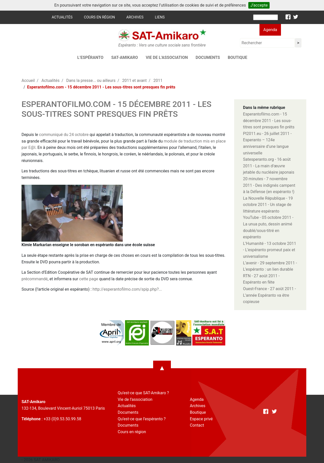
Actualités (62, 17)
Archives (135, 17)
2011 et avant (134, 80)
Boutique (237, 57)
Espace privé (201, 418)
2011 (158, 80)
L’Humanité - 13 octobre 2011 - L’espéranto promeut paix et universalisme (269, 250)
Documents (208, 57)
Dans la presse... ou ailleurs (90, 80)
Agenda (270, 29)
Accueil (28, 80)
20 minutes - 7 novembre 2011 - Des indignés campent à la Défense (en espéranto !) (269, 185)
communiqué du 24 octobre (64, 134)
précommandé (35, 278)
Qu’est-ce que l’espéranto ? (142, 418)
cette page (88, 278)
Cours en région (99, 17)
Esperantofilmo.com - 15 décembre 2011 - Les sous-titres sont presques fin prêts (268, 120)
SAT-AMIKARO (124, 57)
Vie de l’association (167, 57)
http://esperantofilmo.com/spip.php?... (127, 289)
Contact (197, 425)
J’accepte (259, 5)
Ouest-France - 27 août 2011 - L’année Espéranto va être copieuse (269, 295)
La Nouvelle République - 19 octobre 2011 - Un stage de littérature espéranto (268, 205)
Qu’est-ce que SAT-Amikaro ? (143, 392)
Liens (160, 17)
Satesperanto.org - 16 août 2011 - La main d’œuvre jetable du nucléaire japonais (268, 166)
